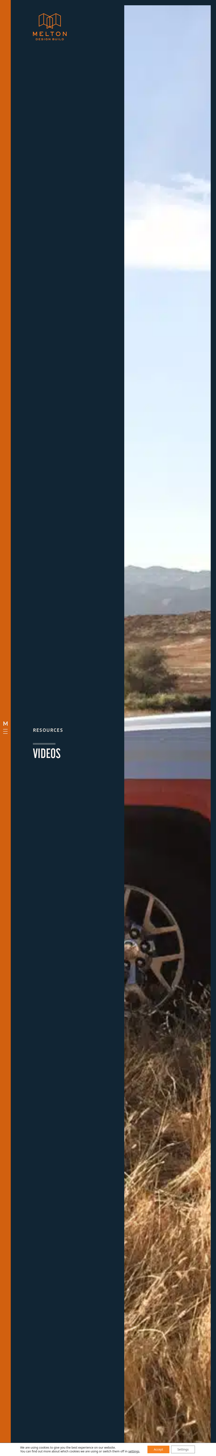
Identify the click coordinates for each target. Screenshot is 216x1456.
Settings (183, 1449)
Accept (158, 1449)
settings (133, 1451)
